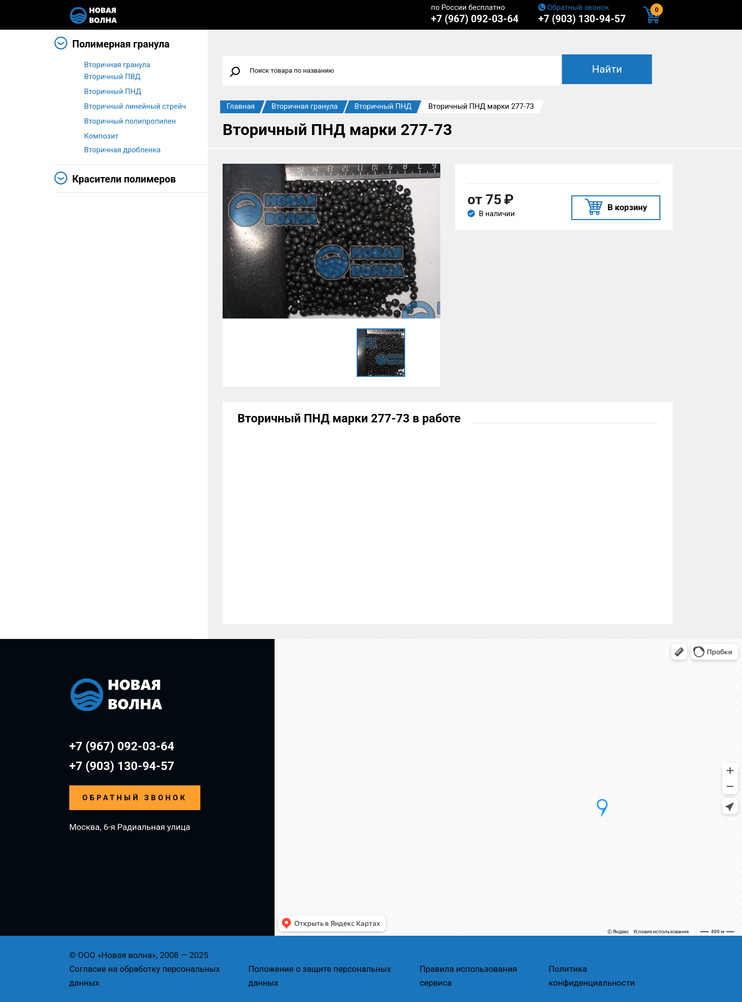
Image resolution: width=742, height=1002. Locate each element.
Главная (241, 106)
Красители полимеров (124, 182)
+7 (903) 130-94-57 (582, 19)
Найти (607, 69)
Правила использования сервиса (468, 976)
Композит (101, 138)
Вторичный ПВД (112, 78)
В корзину (627, 207)
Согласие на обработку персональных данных (144, 976)
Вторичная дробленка (122, 152)
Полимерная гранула (121, 44)
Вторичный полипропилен (130, 123)
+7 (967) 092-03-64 (474, 19)
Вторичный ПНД (112, 93)
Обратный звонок (578, 7)
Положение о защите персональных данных (319, 976)
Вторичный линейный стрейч (135, 108)
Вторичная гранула (117, 64)
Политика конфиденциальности (592, 976)
